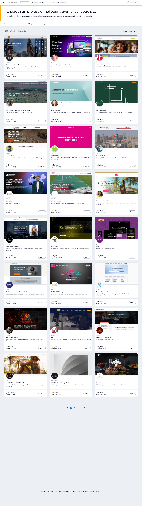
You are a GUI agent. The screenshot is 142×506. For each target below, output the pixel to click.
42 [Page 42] (84, 414)
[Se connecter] (133, 2)
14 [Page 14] (77, 414)
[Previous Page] (54, 414)
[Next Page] (87, 414)
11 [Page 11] (67, 414)
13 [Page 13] (74, 414)
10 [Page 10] (64, 414)
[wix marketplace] (10, 3)
